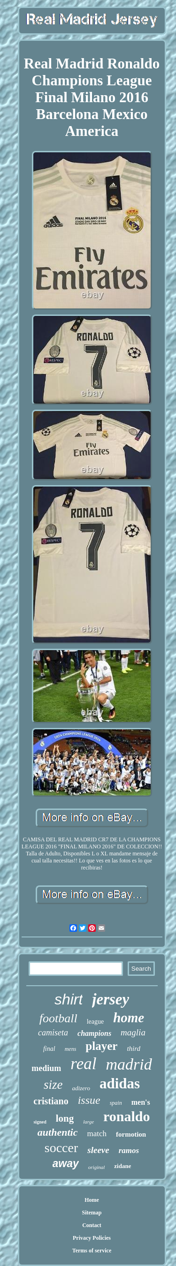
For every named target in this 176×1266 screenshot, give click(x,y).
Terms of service (92, 1250)
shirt (68, 999)
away (66, 1163)
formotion (131, 1134)
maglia (133, 1032)
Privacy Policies (92, 1238)
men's (140, 1102)
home (128, 1017)
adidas (119, 1083)
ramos (129, 1150)
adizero (81, 1088)
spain (116, 1103)
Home (91, 1200)
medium (46, 1068)
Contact (91, 1225)
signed (39, 1121)
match (97, 1133)
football (58, 1018)
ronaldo (126, 1116)
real (83, 1064)
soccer (61, 1147)
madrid (129, 1064)
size (53, 1085)
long (65, 1118)
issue (89, 1100)
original (96, 1167)
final (49, 1048)
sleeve (98, 1150)
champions (94, 1033)
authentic (58, 1132)
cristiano (50, 1101)
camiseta (53, 1032)
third (133, 1048)
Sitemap (92, 1212)
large (88, 1121)
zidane (122, 1165)
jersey (110, 999)
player (101, 1046)
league (95, 1021)
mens (71, 1049)
